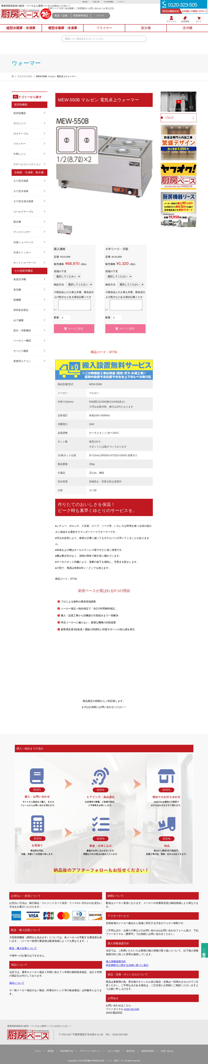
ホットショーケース (24, 262)
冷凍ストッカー (22, 252)
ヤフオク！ (123, 2)
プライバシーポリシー (90, 1051)
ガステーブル (20, 133)
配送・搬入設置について (23, 948)
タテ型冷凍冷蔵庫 (23, 201)
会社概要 (83, 12)
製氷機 (17, 222)
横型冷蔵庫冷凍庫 (62, 31)
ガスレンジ (19, 123)
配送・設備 (75, 19)
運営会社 (130, 1051)
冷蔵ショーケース (23, 242)
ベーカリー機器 (22, 340)
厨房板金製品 (20, 310)
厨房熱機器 (19, 113)
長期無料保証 (94, 19)
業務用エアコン (22, 361)
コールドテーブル (23, 211)
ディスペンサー (22, 232)
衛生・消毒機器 (22, 330)
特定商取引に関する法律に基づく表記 (127, 965)
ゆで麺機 (18, 320)
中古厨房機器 (109, 2)
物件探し (84, 2)
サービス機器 (20, 351)
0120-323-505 (131, 1009)
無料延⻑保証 (147, 1051)
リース (115, 19)
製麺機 (17, 300)
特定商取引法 (66, 1051)
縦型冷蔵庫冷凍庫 (20, 31)
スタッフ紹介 (113, 1051)
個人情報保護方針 (116, 961)
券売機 (17, 289)
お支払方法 (123, 12)
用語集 (50, 1051)
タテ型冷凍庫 (20, 191)
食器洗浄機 (19, 279)
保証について (16, 983)
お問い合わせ (109, 12)
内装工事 (96, 2)
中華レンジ (19, 154)
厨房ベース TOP (69, 12)
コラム (37, 1051)
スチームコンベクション (27, 164)
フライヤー (19, 144)
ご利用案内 (95, 12)
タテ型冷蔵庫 (20, 181)
